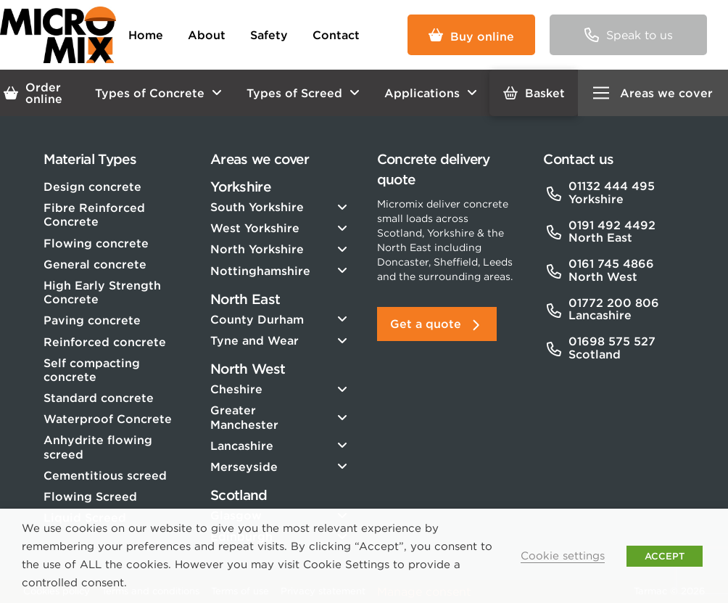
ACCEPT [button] (664, 556)
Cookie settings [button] (563, 555)
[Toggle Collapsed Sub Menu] (280, 207)
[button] (628, 35)
